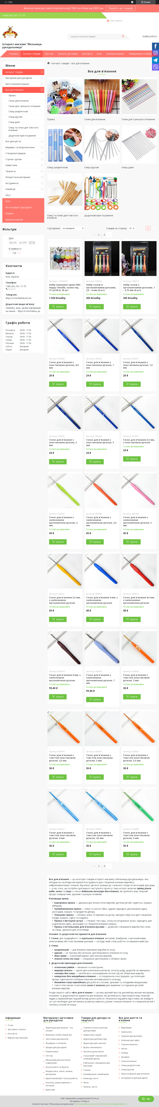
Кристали (50, 1089)
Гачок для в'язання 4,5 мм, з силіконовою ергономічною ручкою (139, 600)
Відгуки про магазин (18, 1037)
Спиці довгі (14, 122)
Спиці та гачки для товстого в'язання (24, 129)
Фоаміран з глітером (56, 1043)
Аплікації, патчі (90, 1078)
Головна (13, 54)
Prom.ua (95, 1098)
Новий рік (10, 189)
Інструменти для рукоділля (134, 1077)
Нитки (124, 1048)
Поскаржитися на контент (88, 1104)
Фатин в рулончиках (93, 1051)
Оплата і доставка (67, 54)
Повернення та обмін (140, 54)
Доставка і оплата (17, 1029)
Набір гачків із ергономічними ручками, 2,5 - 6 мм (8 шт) (101, 287)
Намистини (11, 165)
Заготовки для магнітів (57, 1039)
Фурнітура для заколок (94, 1043)
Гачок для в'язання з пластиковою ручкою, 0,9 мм (64, 365)
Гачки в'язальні (128, 1061)
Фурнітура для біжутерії (95, 1039)
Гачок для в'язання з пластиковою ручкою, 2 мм (63, 442)
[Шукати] (123, 36)
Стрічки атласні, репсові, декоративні (95, 1029)
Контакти (87, 54)
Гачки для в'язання (19, 100)
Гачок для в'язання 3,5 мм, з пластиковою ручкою (139, 441)
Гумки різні (126, 1031)
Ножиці (124, 1052)
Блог (99, 54)
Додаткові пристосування (22, 135)
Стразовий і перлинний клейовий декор (95, 1057)
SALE (8, 195)
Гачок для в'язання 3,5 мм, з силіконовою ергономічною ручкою (65, 600)
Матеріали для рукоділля (18, 77)
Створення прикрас (15, 153)
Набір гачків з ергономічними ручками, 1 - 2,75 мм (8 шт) (139, 287)
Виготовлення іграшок (17, 83)
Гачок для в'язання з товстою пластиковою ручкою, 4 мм (62, 835)
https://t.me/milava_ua (29, 311)
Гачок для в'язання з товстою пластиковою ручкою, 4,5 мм (99, 835)
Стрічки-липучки (129, 1044)
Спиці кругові (15, 116)
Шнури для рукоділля (56, 1047)
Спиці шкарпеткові (18, 111)
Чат (146, 1099)
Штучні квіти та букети (57, 1067)
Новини (9, 213)
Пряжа (12, 95)
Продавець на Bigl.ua (79, 1101)
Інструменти (11, 183)
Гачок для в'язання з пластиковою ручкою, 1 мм (100, 365)
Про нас (49, 54)
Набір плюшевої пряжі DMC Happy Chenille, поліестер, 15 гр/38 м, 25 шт (65, 287)
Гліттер (49, 1055)
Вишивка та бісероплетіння (19, 147)
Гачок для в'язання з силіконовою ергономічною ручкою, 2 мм (63, 521)
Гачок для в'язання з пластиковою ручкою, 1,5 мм (138, 365)
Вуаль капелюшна (92, 1047)
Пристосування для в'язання (135, 1073)
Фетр (86, 1082)
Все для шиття (13, 141)
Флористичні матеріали (17, 177)
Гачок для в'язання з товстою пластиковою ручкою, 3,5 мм (136, 758)
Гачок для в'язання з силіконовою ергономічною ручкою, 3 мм (137, 521)
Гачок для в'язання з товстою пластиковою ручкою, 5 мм (136, 835)
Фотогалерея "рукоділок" (18, 207)
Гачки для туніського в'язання (24, 106)
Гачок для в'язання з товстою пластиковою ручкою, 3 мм (99, 758)
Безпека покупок (115, 54)
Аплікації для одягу (130, 1040)
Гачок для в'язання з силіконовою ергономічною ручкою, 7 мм (100, 679)
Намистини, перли (92, 1034)
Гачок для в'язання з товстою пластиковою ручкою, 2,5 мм (62, 758)
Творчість (10, 171)
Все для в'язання (14, 89)
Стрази (87, 1070)
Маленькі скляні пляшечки (59, 1034)
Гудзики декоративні (131, 1036)
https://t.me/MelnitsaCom (18, 298)
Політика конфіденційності (114, 1104)
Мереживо (126, 1027)
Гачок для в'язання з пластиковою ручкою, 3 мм (100, 442)
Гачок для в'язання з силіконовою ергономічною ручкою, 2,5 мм (101, 521)
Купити (60, 306)
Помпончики (52, 1051)
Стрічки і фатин (13, 159)
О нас (10, 1025)
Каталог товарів (31, 54)
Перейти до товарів (120, 8)
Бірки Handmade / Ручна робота (61, 1078)
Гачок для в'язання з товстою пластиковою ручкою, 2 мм (136, 678)
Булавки (125, 1057)
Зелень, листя (90, 1086)
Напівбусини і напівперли (96, 1074)
